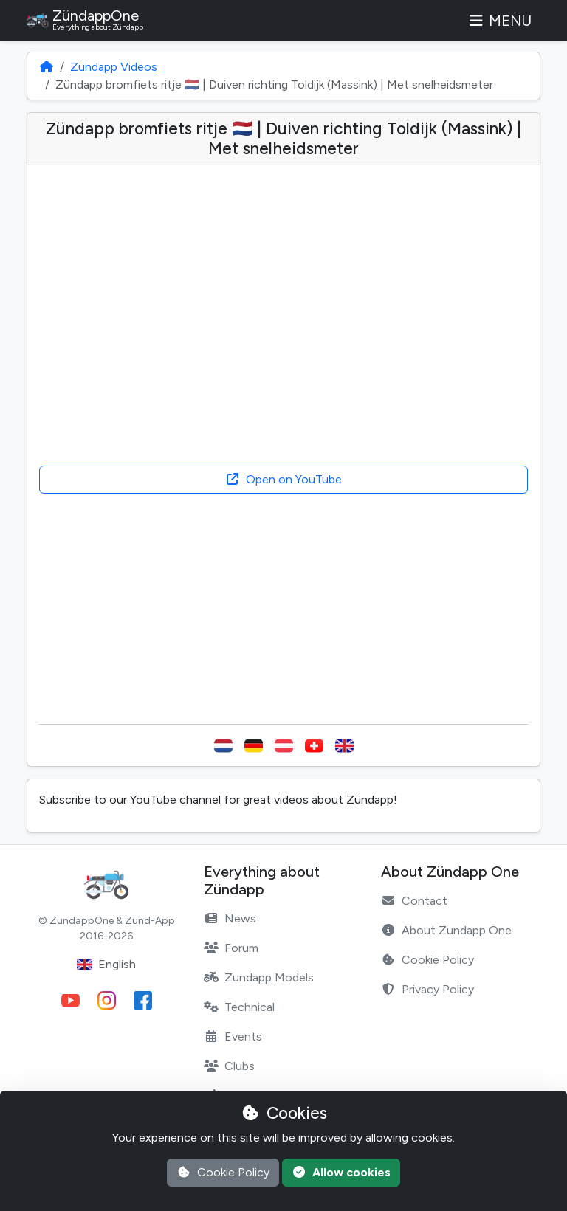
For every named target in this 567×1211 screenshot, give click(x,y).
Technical (239, 1007)
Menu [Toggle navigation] (499, 21)
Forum (231, 948)
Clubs (229, 1066)
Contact (414, 901)
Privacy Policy (427, 989)
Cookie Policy (427, 960)
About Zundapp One (446, 930)
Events (233, 1036)
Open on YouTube (283, 479)
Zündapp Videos (113, 67)
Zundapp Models (259, 977)
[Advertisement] (283, 609)
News (230, 918)
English (106, 964)
